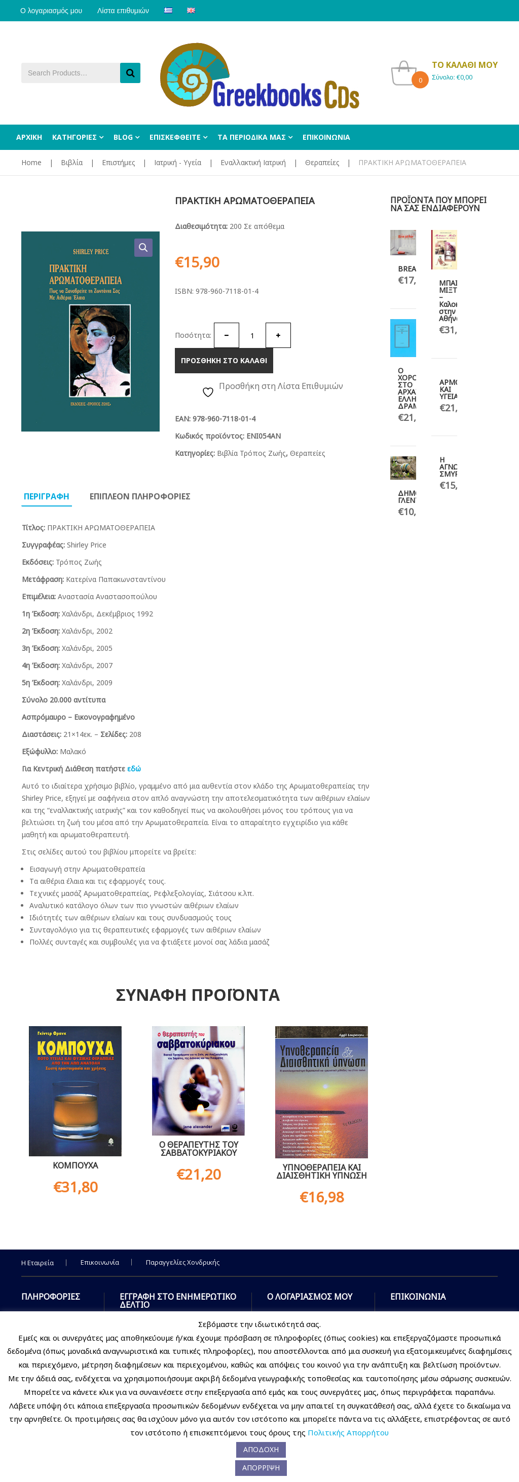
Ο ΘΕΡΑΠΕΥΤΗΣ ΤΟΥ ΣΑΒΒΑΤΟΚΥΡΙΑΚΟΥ (198, 1148)
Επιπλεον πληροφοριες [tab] (140, 496)
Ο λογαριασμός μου (52, 11)
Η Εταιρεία (37, 1262)
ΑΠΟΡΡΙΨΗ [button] (261, 1467)
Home (31, 162)
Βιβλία (72, 162)
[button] (143, 248)
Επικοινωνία (100, 1262)
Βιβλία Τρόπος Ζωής (251, 453)
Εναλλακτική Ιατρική (253, 162)
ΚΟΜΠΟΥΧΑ (75, 1165)
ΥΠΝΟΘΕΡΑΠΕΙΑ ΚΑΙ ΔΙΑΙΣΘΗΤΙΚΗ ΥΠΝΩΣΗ (321, 1171)
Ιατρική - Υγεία (177, 162)
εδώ (134, 768)
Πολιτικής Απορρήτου (348, 1432)
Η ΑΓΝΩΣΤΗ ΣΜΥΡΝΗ (456, 467)
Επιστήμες (118, 162)
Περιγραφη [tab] (46, 496)
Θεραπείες (322, 162)
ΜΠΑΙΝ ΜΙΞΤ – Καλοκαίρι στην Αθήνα (455, 300)
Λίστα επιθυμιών (126, 11)
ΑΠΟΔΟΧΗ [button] (261, 1449)
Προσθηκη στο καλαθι (224, 360)
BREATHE (413, 269)
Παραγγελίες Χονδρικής (182, 1262)
